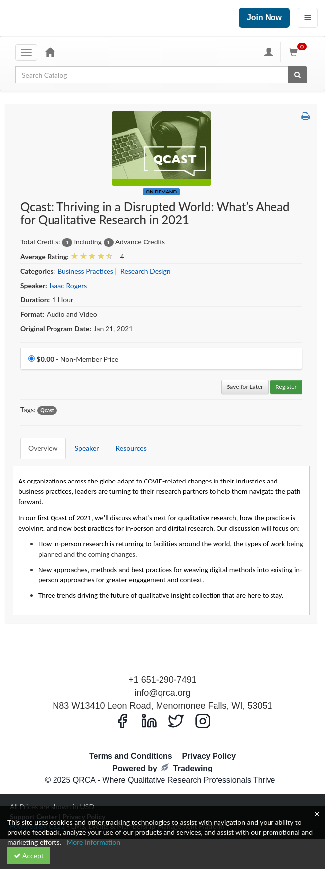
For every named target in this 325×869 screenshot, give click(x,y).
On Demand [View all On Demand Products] (161, 191)
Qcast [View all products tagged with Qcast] (47, 410)
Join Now (264, 17)
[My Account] (268, 52)
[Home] (49, 52)
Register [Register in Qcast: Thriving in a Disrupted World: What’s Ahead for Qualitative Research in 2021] (286, 386)
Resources (130, 448)
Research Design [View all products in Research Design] (145, 271)
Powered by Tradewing (162, 767)
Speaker (87, 448)
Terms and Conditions (130, 756)
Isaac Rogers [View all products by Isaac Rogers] (68, 285)
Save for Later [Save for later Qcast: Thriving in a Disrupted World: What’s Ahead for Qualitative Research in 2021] (245, 386)
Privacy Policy (209, 756)
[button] (305, 116)
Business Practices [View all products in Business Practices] (85, 271)
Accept (29, 855)
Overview (43, 448)
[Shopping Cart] (299, 52)
